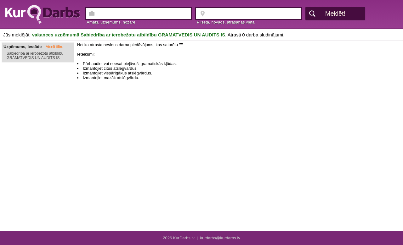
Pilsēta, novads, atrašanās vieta (226, 22)
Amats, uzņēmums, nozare (111, 22)
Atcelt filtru (54, 47)
